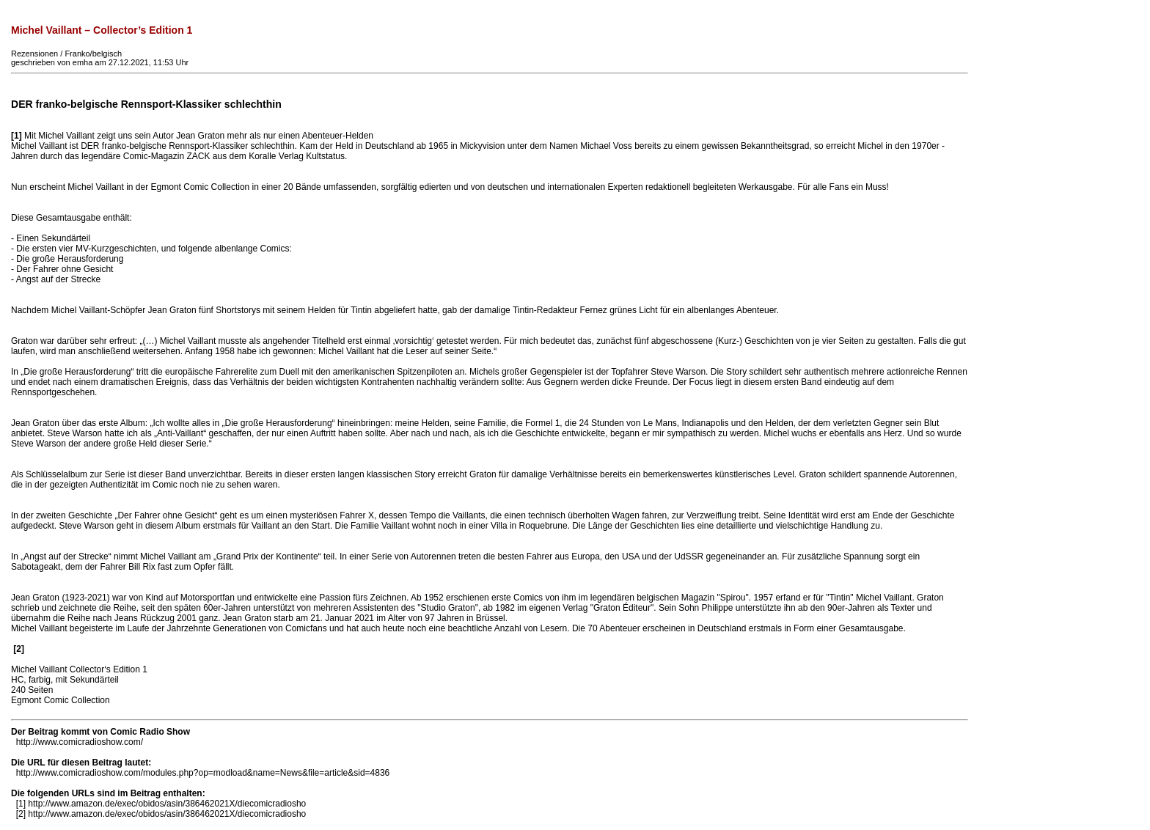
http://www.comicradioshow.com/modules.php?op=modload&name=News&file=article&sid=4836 (203, 773)
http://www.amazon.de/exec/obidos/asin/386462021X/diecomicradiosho (167, 803)
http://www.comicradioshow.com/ (79, 742)
